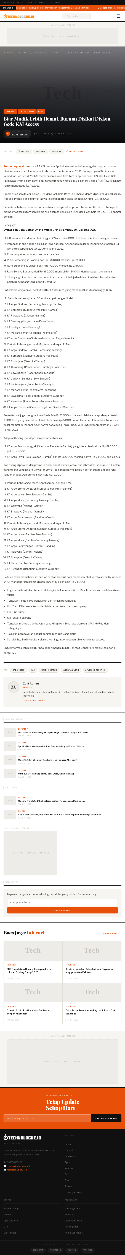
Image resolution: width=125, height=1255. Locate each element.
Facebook (57, 151)
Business (70, 1156)
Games (7, 1214)
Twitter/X (55, 1250)
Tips (67, 1180)
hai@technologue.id (17, 1169)
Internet (23, 52)
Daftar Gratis (62, 910)
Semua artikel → (112, 933)
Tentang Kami (72, 1208)
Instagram (38, 1250)
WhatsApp (40, 151)
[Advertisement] (62, 82)
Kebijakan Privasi (74, 1232)
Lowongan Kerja (74, 1192)
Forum (68, 1186)
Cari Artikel (10, 1232)
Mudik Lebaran (49, 670)
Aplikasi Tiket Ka (95, 670)
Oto (67, 1174)
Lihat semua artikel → (35, 700)
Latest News (40, 52)
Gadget (69, 1150)
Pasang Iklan (72, 1226)
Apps (55, 52)
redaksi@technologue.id (19, 1166)
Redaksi (69, 1214)
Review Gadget (12, 1208)
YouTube (72, 1250)
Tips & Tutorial (11, 1220)
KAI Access (18, 670)
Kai (33, 670)
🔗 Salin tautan (75, 151)
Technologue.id (14, 166)
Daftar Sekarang (106, 1118)
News (68, 1144)
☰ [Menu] (119, 16)
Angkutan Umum (71, 670)
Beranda (8, 52)
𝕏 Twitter (23, 151)
